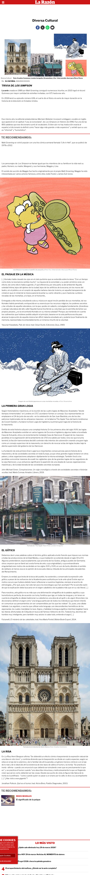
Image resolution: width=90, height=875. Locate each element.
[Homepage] (45, 2)
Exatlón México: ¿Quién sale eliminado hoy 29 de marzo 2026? (30, 847)
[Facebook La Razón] (38, 27)
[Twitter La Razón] (43, 27)
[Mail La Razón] (52, 27)
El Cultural (10, 81)
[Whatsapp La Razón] (47, 27)
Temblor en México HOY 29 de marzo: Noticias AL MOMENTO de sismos (34, 854)
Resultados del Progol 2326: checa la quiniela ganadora (28, 861)
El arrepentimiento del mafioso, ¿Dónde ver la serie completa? (31, 868)
